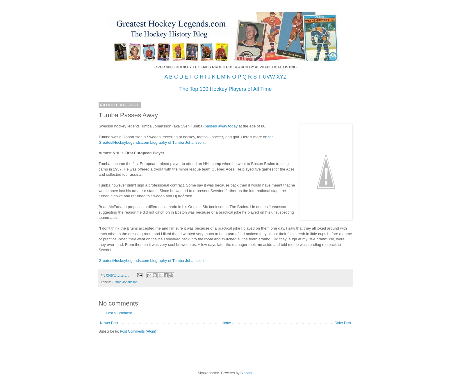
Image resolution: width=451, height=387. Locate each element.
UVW (269, 77)
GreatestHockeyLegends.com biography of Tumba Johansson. (152, 260)
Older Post (342, 323)
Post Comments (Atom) (138, 331)
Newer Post (109, 323)
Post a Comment (119, 313)
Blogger (246, 373)
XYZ (281, 77)
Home (226, 323)
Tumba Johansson (125, 282)
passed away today (221, 126)
